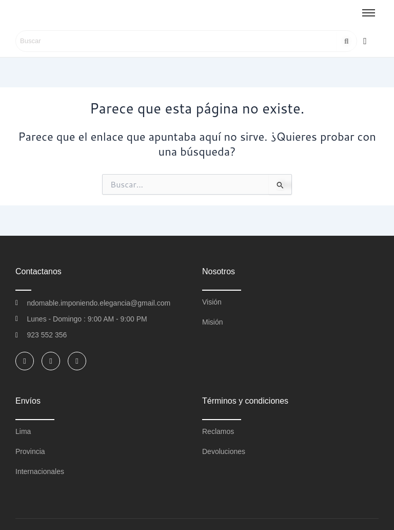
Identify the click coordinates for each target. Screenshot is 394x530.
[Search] (176, 41)
